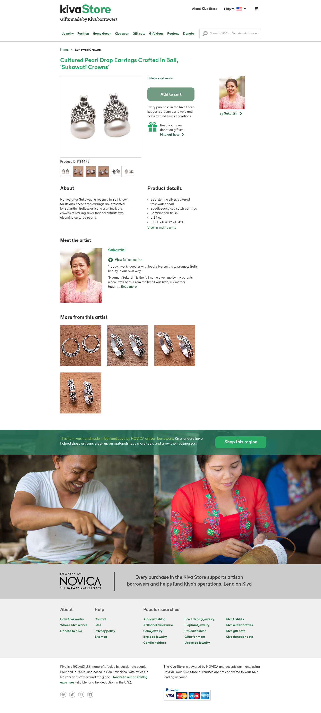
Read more (129, 286)
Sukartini (116, 250)
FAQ (98, 625)
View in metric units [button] (161, 227)
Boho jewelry (152, 631)
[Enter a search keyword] (230, 33)
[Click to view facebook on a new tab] (91, 694)
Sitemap (101, 637)
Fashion (83, 33)
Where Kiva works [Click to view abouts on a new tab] (73, 625)
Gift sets (139, 33)
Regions (173, 33)
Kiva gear (122, 33)
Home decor (102, 33)
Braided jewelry (155, 637)
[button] (205, 34)
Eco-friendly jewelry (199, 619)
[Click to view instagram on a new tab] (82, 694)
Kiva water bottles (239, 625)
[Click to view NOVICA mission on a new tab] (80, 581)
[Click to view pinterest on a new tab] (64, 694)
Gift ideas (156, 33)
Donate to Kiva (71, 631)
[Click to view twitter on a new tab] (73, 694)
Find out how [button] (172, 134)
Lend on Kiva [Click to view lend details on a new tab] (238, 584)
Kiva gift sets (235, 631)
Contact (100, 619)
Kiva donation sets (239, 637)
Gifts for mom (194, 637)
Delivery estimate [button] (160, 78)
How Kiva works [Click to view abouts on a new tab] (72, 619)
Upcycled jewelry (197, 643)
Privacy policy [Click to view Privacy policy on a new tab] (105, 631)
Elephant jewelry (196, 625)
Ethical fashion (195, 631)
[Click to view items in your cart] (256, 9)
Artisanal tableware (158, 625)
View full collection (125, 260)
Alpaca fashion (154, 619)
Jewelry (68, 33)
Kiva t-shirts (235, 619)
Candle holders (154, 643)
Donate (188, 33)
